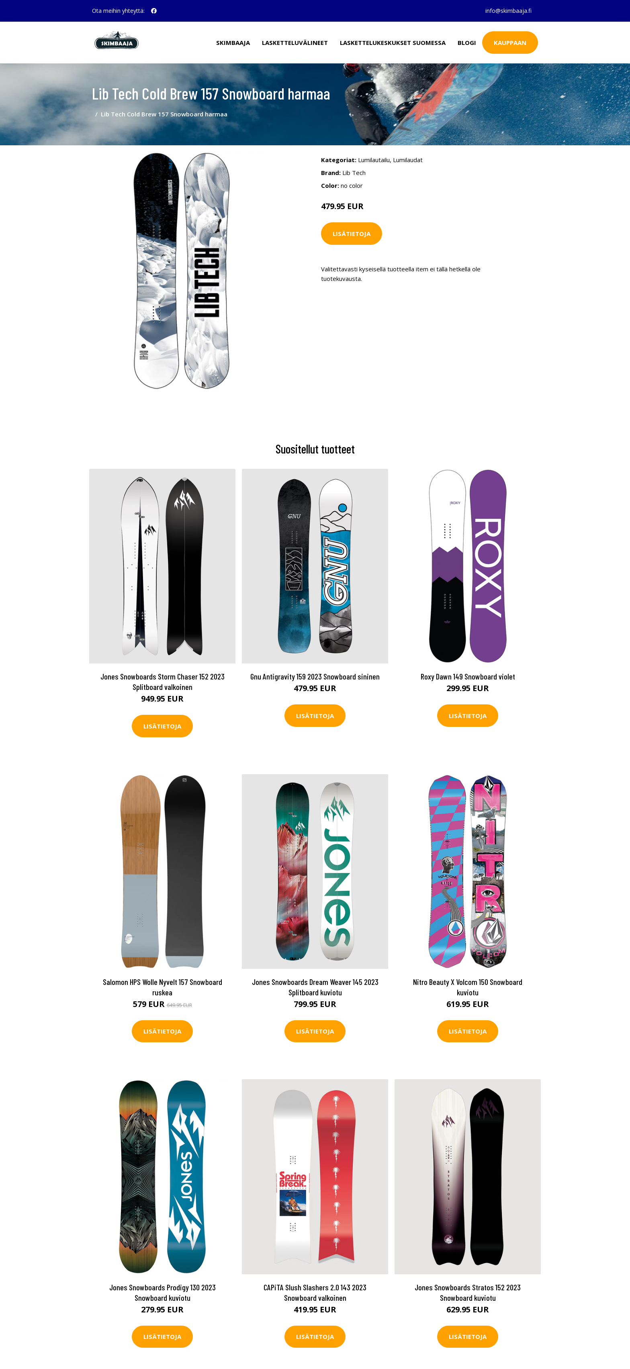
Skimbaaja (233, 43)
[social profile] (154, 10)
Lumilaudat (408, 160)
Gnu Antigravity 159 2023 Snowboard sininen (315, 676)
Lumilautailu (374, 160)
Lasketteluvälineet (295, 43)
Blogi (467, 43)
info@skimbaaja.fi (508, 10)
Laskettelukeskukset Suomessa (393, 43)
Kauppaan (510, 43)
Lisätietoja (351, 234)
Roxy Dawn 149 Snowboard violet (468, 676)
